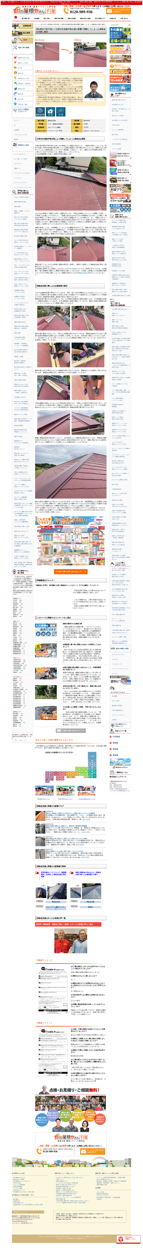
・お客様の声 (16, 1201)
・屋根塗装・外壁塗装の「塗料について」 (107, 1183)
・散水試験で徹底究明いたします (64, 1186)
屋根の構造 (17, 206)
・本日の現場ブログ (18, 1203)
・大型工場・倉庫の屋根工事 (63, 1195)
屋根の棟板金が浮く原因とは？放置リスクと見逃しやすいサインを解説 (66, 838)
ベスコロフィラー (117, 664)
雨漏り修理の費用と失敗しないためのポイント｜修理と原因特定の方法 (121, 357)
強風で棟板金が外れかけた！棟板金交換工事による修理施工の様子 (88, 873)
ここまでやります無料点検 (119, 139)
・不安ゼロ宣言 (16, 1183)
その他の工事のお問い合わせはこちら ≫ (71, 571)
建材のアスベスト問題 (20, 414)
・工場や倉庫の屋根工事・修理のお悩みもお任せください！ (72, 1201)
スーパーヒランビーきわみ (22, 173)
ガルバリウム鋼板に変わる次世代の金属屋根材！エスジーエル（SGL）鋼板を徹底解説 (23, 513)
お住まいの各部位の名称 (21, 197)
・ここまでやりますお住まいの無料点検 (66, 1183)
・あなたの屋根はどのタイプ (103, 1179)
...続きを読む (86, 819)
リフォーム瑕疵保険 (118, 129)
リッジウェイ (18, 178)
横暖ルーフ (17, 168)
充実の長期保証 (116, 144)
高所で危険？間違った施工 (22, 526)
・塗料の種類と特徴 (101, 1184)
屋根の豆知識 (18, 436)
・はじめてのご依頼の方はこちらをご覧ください (69, 1177)
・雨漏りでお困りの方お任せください (66, 1184)
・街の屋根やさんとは (18, 1177)
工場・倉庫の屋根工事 (118, 614)
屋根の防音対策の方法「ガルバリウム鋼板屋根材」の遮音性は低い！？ (121, 365)
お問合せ (114, 720)
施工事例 (43, 24)
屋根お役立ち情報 (117, 500)
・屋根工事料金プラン (61, 1181)
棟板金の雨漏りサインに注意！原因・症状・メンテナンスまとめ (64, 851)
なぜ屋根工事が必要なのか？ (120, 309)
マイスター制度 (116, 149)
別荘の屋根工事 (116, 625)
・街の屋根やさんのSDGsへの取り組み (23, 1192)
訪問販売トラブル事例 (118, 271)
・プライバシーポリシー (102, 1195)
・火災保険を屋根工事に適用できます (66, 1193)
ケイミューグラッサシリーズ (22, 187)
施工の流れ (115, 134)
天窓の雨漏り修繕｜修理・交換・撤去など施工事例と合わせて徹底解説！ (23, 543)
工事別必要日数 (116, 489)
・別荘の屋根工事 (60, 1199)
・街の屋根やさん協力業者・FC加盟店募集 (107, 1197)
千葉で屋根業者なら (118, 710)
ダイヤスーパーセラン (118, 654)
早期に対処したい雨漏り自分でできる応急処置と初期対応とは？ (121, 557)
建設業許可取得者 (117, 705)
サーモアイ (115, 659)
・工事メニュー (59, 1179)
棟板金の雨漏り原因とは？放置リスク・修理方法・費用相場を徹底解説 (66, 826)
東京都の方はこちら (44, 799)
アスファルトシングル (20, 134)
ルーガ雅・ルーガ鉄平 (20, 159)
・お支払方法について (18, 1190)
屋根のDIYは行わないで (21, 531)
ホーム (37, 24)
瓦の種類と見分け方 (20, 397)
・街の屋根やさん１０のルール (21, 1181)
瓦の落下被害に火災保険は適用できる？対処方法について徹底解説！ (121, 340)
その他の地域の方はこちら (86, 799)
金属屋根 (16, 130)
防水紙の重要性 (18, 425)
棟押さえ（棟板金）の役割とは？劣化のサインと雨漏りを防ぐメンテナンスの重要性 (70, 813)
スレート (16, 120)
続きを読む (67, 639)
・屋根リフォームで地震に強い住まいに (66, 1192)
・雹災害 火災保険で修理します (64, 1190)
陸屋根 (16, 139)
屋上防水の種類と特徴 (20, 236)
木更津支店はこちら (124, 790)
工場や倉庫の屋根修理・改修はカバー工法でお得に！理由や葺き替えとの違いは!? (121, 582)
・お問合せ (98, 1199)
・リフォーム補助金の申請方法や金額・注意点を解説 (70, 1202)
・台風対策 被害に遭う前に (63, 1188)
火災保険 (73, 268)
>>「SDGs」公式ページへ (19, 740)
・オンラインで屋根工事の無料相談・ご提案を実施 (110, 1177)
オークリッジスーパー (20, 182)
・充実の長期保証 (17, 1186)
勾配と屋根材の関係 (20, 380)
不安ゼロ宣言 (116, 125)
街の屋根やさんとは (118, 104)
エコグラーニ (18, 163)
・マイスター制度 (17, 1188)
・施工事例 (15, 1199)
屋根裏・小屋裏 (18, 356)
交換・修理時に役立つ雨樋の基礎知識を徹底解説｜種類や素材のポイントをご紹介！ (23, 564)
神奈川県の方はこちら (65, 799)
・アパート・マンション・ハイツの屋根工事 (68, 1197)
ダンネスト (115, 673)
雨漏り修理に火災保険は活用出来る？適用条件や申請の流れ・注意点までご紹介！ (121, 348)
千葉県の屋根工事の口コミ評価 (121, 295)
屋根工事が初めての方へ (119, 100)
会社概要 (114, 696)
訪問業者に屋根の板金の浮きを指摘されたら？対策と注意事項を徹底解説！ (121, 277)
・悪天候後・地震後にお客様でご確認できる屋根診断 (110, 1181)
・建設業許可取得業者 (101, 1194)
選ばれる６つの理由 (118, 115)
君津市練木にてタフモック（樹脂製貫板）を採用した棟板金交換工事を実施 (53, 874)
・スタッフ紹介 (99, 1192)
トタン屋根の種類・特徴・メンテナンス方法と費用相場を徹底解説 (121, 392)
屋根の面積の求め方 (20, 322)
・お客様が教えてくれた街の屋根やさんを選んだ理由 (27, 1204)
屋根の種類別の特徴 (20, 202)
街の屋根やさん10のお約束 (119, 120)
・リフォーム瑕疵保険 (18, 1184)
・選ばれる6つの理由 (18, 1179)
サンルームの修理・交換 (119, 637)
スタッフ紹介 (116, 701)
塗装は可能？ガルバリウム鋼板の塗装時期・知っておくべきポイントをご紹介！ (23, 505)
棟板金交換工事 (83, 273)
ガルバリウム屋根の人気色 (119, 479)
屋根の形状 (17, 333)
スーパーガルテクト (20, 154)
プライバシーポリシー (118, 715)
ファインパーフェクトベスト (120, 669)
